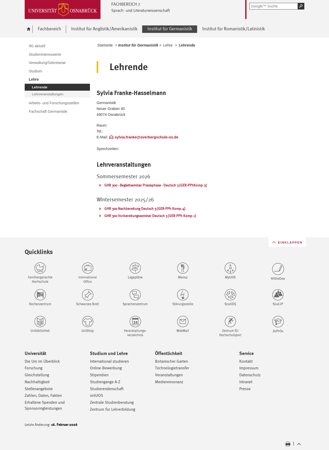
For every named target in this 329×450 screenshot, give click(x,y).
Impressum (249, 367)
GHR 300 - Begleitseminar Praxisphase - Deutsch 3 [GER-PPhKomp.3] (155, 185)
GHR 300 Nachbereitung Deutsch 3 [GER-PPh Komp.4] (144, 209)
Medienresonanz (169, 381)
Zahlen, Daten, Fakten (43, 395)
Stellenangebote (39, 388)
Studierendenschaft (107, 388)
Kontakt (246, 361)
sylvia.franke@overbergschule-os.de (146, 137)
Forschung (33, 367)
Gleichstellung (37, 374)
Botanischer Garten (171, 361)
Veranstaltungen (169, 374)
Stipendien (99, 374)
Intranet (245, 381)
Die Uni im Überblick (42, 361)
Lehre (167, 45)
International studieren (109, 361)
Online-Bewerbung (106, 367)
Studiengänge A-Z (105, 381)
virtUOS (96, 395)
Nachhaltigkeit (37, 381)
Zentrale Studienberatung (112, 402)
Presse (245, 388)
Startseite (105, 45)
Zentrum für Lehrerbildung (112, 409)
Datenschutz (250, 374)
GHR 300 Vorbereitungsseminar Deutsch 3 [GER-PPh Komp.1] (150, 216)
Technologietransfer (172, 367)
